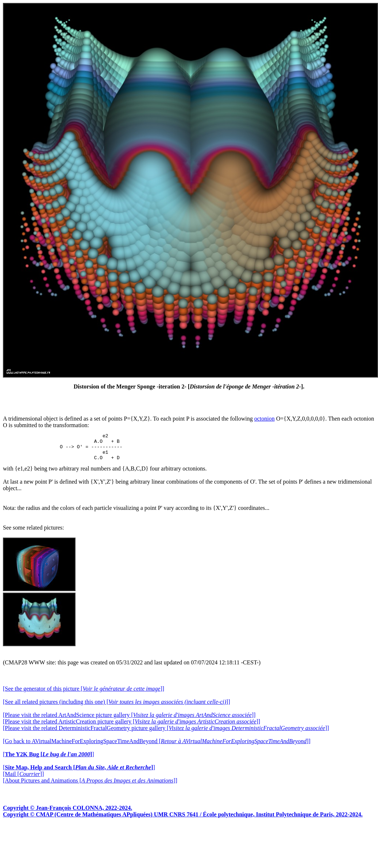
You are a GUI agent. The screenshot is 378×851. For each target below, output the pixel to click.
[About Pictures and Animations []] (90, 786)
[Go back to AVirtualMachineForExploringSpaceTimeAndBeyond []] (156, 746)
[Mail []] (23, 779)
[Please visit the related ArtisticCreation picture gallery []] (131, 727)
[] (48, 760)
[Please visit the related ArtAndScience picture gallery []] (129, 720)
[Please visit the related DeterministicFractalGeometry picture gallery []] (166, 733)
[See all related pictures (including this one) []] (116, 707)
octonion (264, 418)
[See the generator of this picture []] (83, 694)
